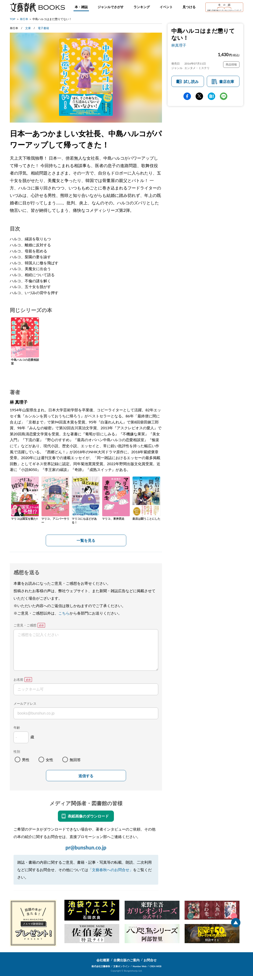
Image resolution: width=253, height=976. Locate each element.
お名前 (18, 679)
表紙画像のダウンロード (88, 816)
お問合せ (150, 960)
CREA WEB (156, 966)
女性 (49, 759)
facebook (187, 96)
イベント (166, 7)
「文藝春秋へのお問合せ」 (110, 869)
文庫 (28, 28)
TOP (12, 19)
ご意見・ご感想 (25, 625)
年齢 (17, 727)
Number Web (140, 966)
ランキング (142, 7)
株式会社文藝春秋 (100, 966)
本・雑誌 (81, 7)
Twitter (199, 96)
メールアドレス (25, 703)
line (223, 96)
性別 (17, 751)
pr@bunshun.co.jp (85, 847)
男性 (25, 759)
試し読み (191, 81)
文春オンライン (121, 966)
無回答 (75, 759)
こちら (64, 613)
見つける (189, 7)
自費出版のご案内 (126, 960)
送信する (85, 776)
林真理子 (178, 45)
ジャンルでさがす (111, 7)
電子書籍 (43, 28)
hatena (211, 96)
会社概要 (102, 960)
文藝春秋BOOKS (37, 7)
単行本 (24, 19)
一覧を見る (86, 540)
